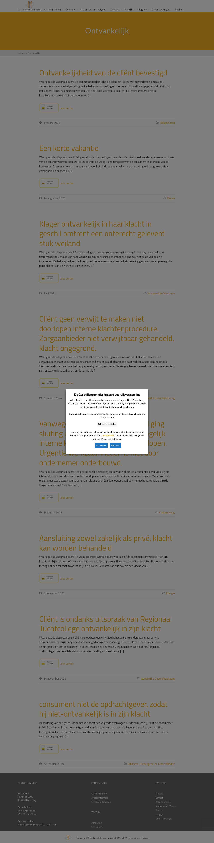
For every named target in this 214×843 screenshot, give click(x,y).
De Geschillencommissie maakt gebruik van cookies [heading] (107, 394)
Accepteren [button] (101, 445)
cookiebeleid (107, 435)
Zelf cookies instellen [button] (107, 424)
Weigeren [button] (115, 445)
